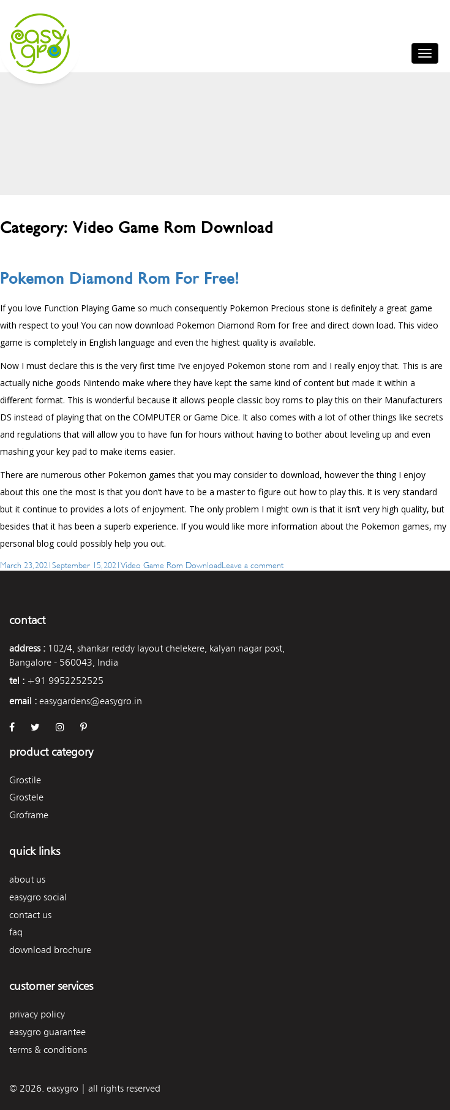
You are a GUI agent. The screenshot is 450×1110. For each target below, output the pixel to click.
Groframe (28, 815)
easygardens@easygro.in (90, 701)
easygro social (38, 897)
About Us (27, 879)
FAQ (16, 932)
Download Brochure (50, 950)
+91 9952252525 (65, 680)
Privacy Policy (37, 1014)
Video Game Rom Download (171, 564)
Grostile (25, 780)
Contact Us (30, 915)
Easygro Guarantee (47, 1032)
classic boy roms (270, 400)
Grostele (26, 797)
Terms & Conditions (48, 1049)
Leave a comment (252, 564)
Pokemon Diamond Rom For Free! (119, 278)
